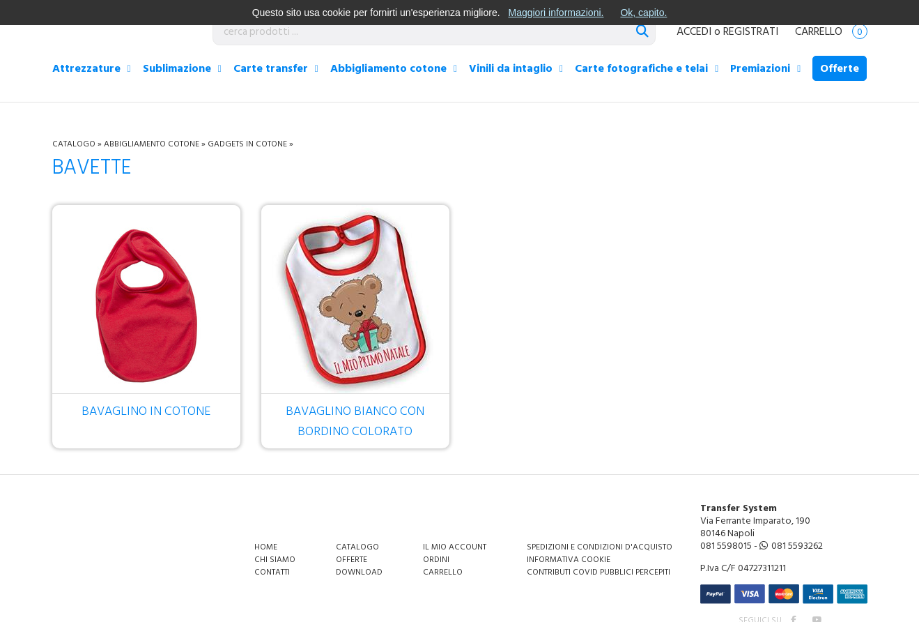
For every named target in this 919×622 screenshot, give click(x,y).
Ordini (436, 559)
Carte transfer (270, 68)
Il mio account (454, 547)
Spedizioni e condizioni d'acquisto (599, 547)
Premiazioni (760, 68)
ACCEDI (694, 31)
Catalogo (73, 144)
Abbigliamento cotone (388, 68)
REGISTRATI (750, 31)
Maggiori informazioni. (555, 12)
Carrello (831, 31)
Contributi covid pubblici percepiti (598, 572)
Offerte (839, 68)
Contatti (272, 572)
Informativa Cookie (568, 559)
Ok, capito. (643, 12)
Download (359, 572)
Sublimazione (177, 68)
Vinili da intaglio (511, 68)
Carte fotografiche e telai (641, 68)
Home (265, 547)
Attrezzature (86, 68)
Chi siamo (274, 559)
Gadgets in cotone (247, 144)
